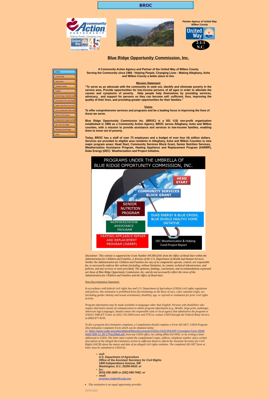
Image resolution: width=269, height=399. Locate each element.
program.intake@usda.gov (115, 378)
